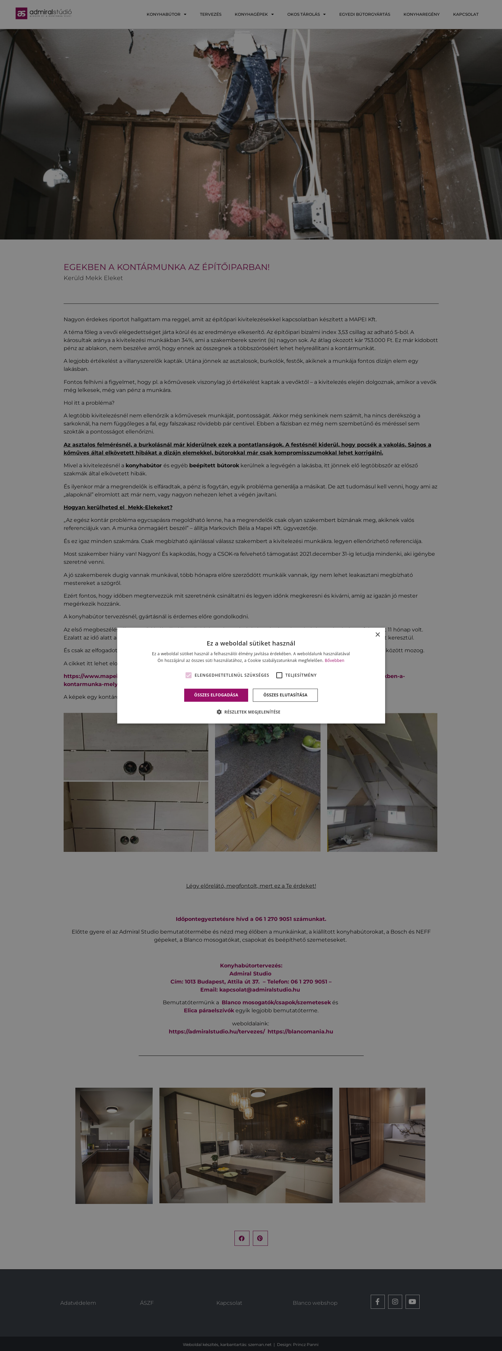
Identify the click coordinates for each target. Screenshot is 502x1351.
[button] (251, 711)
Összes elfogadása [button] (216, 695)
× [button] (377, 634)
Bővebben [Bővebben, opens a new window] (335, 660)
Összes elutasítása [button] (285, 695)
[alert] (251, 675)
